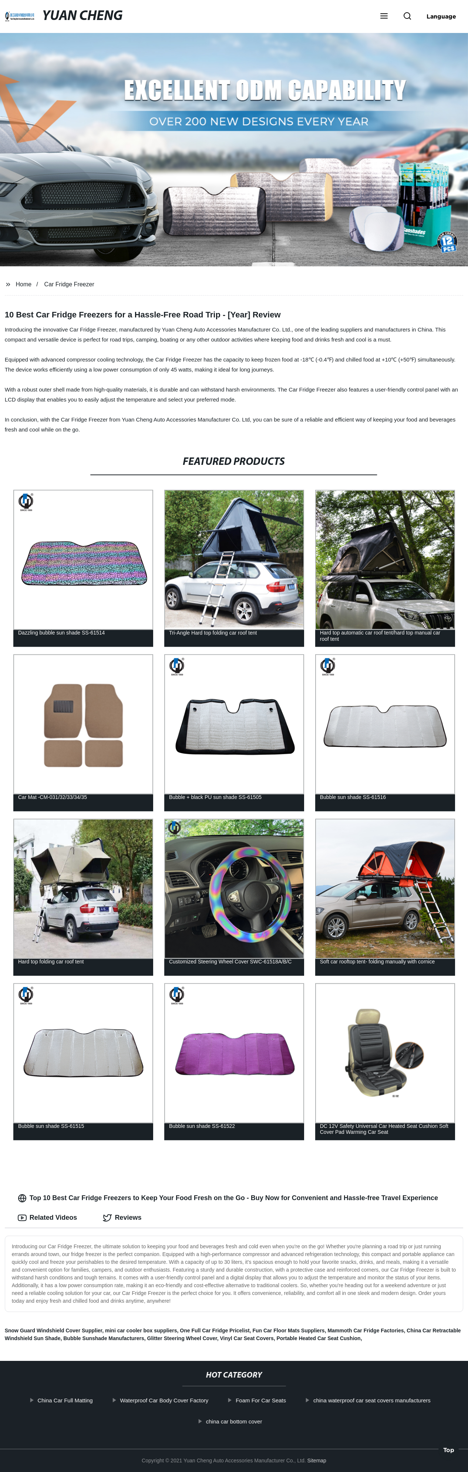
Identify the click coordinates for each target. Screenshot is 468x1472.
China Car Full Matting (65, 1400)
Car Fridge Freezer (69, 284)
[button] (384, 16)
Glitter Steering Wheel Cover (182, 1338)
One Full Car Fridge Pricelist (214, 1330)
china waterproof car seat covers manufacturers (372, 1400)
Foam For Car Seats (261, 1400)
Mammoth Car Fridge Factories (365, 1330)
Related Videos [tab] (47, 1217)
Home (24, 284)
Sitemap (316, 1460)
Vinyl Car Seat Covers (246, 1338)
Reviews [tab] (122, 1217)
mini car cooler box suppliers (141, 1330)
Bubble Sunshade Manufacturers (103, 1338)
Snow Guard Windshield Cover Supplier (53, 1330)
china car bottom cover (234, 1421)
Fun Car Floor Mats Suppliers (288, 1330)
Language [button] (441, 16)
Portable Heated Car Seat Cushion (318, 1338)
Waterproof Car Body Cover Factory (164, 1400)
